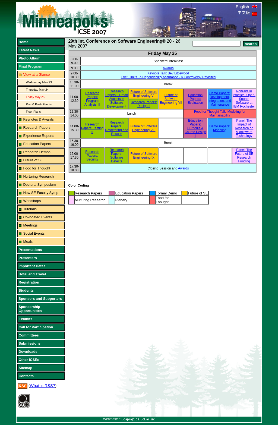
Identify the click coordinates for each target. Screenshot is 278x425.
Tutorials (29, 209)
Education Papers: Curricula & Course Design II (195, 128)
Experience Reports (38, 136)
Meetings (30, 225)
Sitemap (25, 368)
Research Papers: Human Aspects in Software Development (116, 98)
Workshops (32, 201)
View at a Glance (36, 75)
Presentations (30, 250)
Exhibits (25, 319)
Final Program (30, 66)
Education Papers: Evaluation (195, 99)
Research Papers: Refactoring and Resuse (116, 128)
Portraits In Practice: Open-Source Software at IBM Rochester (244, 98)
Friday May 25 (35, 97)
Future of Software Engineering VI (143, 93)
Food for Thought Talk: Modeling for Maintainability (219, 113)
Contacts (26, 376)
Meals (28, 242)
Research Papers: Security (92, 155)
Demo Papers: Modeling (219, 128)
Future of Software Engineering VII (171, 99)
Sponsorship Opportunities (30, 309)
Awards (168, 68)
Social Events (34, 233)
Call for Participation (35, 327)
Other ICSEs (28, 360)
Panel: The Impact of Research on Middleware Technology (244, 128)
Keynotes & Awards (38, 119)
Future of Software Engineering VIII (143, 128)
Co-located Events (37, 217)
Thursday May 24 (37, 89)
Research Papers (36, 127)
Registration (28, 282)
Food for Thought (36, 168)
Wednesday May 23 (39, 82)
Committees (28, 335)
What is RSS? (42, 385)
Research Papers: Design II (144, 104)
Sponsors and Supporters (40, 299)
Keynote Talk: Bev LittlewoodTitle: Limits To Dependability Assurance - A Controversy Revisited (168, 75)
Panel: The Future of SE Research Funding (244, 155)
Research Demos (36, 152)
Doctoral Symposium (39, 184)
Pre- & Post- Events (39, 104)
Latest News (28, 50)
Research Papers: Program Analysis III (92, 98)
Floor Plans (33, 111)
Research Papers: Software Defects (117, 155)
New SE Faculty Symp (40, 193)
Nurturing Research (38, 176)
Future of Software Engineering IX (143, 155)
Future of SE (33, 160)
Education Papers (37, 144)
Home (23, 42)
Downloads (27, 352)
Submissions (29, 343)
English (246, 6)
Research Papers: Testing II (92, 128)
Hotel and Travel (32, 274)
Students (26, 290)
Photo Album (29, 58)
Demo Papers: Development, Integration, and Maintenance (219, 98)
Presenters (27, 258)
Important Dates (31, 266)
